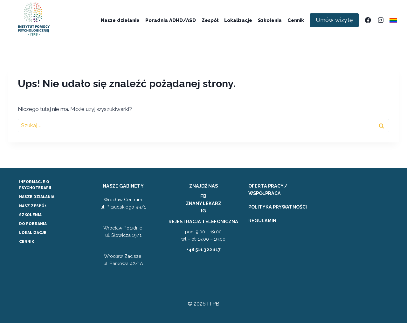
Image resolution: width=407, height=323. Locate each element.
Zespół (210, 20)
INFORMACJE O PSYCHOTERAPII (35, 185)
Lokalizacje (238, 20)
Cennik (295, 20)
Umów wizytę (334, 20)
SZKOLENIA (30, 215)
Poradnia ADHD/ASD (170, 20)
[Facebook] (368, 20)
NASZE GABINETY (123, 186)
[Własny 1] (393, 20)
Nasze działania (120, 20)
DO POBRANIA (33, 224)
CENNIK (26, 241)
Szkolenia (270, 20)
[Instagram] (380, 20)
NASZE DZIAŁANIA (36, 197)
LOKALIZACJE (32, 232)
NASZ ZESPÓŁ (33, 206)
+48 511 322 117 (203, 249)
